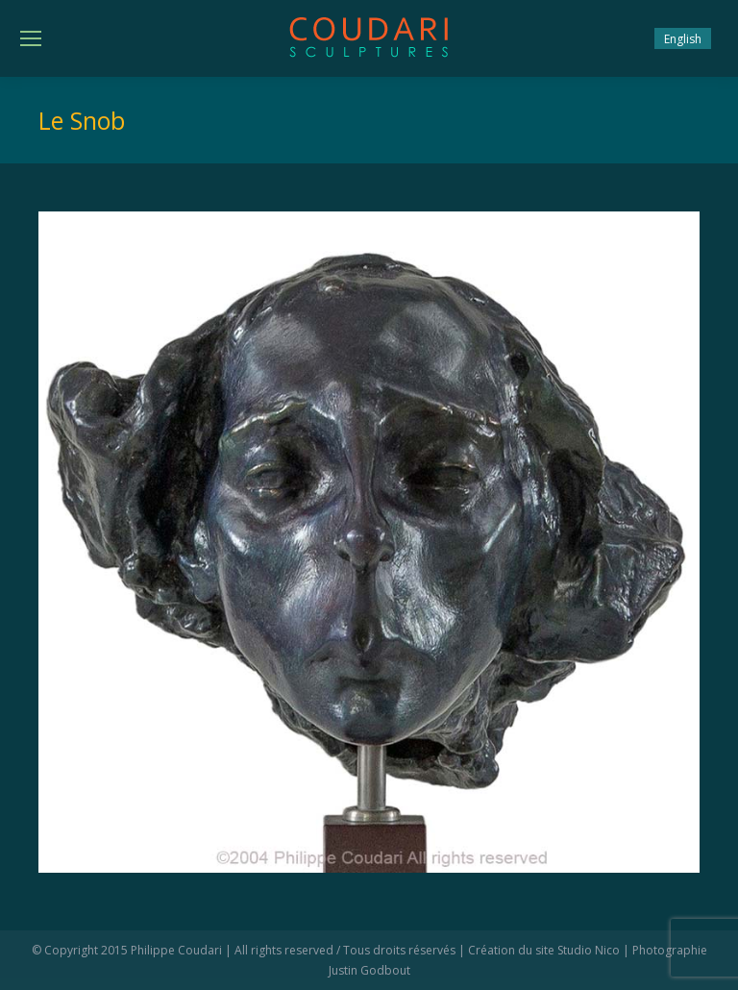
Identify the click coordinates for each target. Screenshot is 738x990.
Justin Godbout (369, 970)
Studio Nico (588, 950)
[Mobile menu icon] (30, 38)
